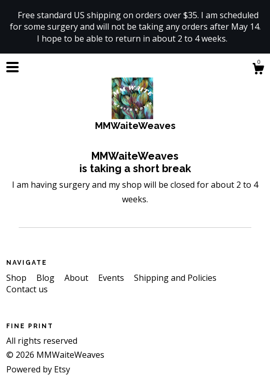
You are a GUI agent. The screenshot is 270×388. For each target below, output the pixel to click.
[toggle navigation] (12, 67)
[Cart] (258, 70)
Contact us (27, 289)
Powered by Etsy (38, 369)
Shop (17, 277)
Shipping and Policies (175, 277)
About (77, 277)
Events (112, 277)
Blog (46, 277)
